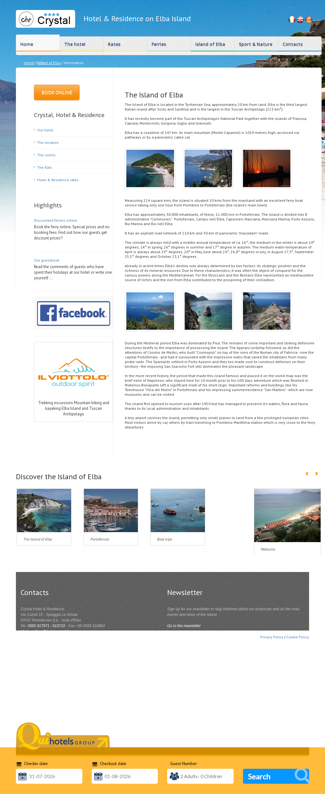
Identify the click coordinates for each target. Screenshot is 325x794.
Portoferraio (99, 539)
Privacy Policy (272, 637)
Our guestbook (46, 260)
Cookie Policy (297, 637)
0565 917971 (38, 626)
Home (29, 62)
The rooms (46, 155)
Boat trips (164, 539)
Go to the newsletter (184, 626)
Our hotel (45, 130)
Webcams (267, 549)
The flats (44, 167)
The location (48, 142)
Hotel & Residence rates (58, 179)
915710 (58, 626)
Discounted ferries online (55, 220)
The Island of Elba (37, 539)
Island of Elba (49, 62)
